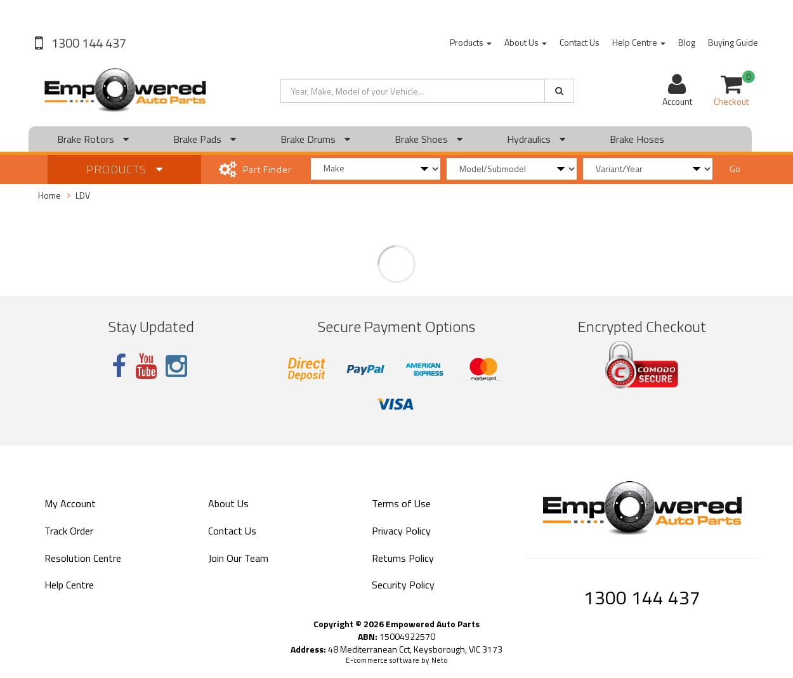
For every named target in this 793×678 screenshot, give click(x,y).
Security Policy (403, 584)
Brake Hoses (637, 139)
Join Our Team (238, 558)
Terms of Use (401, 503)
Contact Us (580, 42)
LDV (82, 195)
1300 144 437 (87, 43)
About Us (525, 42)
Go (735, 168)
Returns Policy (403, 558)
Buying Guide (733, 42)
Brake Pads (204, 139)
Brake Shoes (428, 139)
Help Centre (638, 42)
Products (471, 42)
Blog (686, 42)
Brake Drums (315, 139)
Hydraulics (536, 139)
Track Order (68, 530)
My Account (70, 503)
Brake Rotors (93, 139)
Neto (439, 660)
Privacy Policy (401, 530)
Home (49, 195)
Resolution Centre (82, 558)
